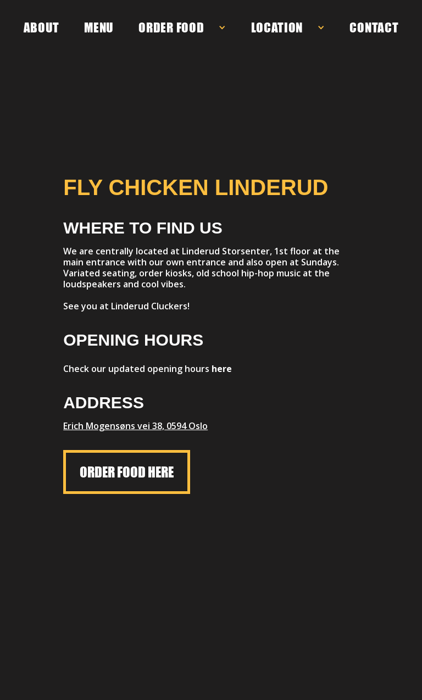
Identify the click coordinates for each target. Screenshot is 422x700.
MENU (99, 27)
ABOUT (42, 27)
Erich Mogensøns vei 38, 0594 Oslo (135, 426)
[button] (182, 27)
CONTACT (373, 27)
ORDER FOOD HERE (127, 472)
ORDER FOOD (171, 27)
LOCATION (277, 27)
